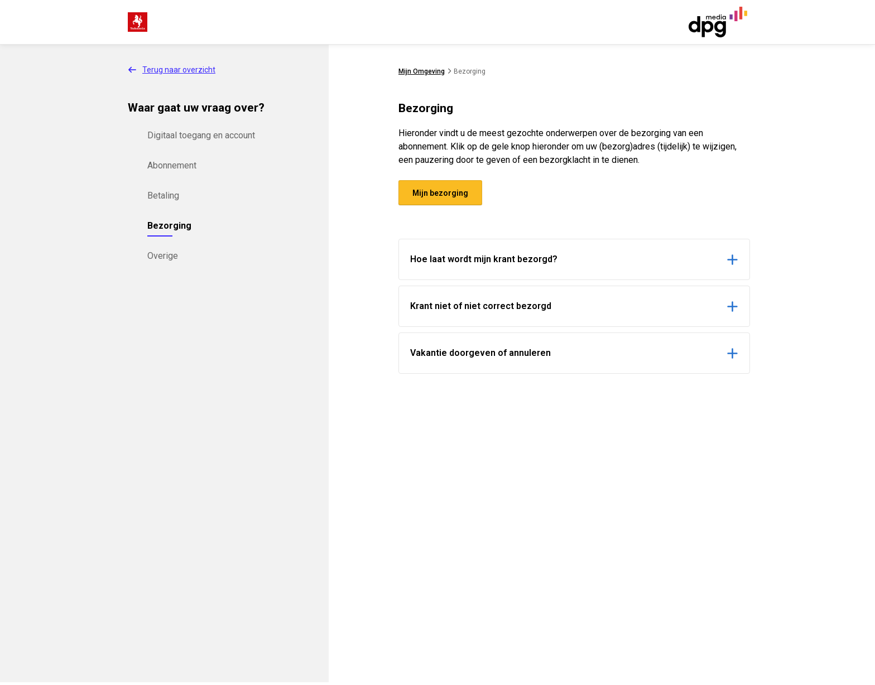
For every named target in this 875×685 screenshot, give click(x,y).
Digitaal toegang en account (201, 135)
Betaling (163, 195)
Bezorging (169, 225)
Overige (162, 255)
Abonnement (171, 165)
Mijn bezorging (440, 193)
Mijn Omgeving (421, 71)
